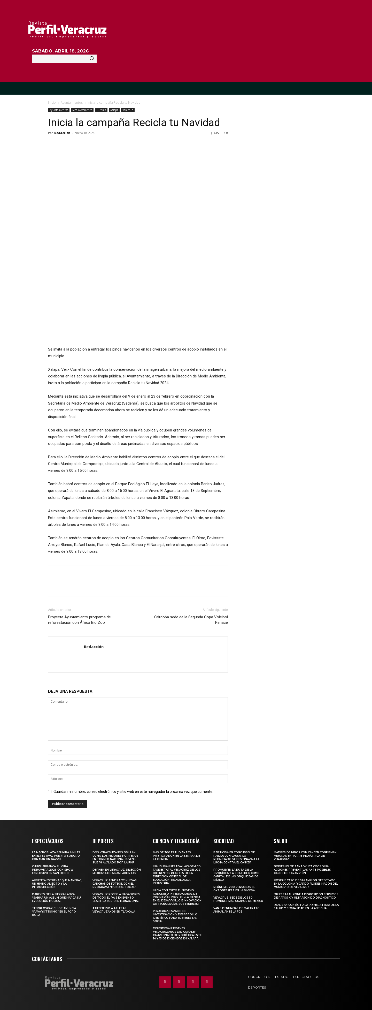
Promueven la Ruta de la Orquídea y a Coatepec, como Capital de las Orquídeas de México (236, 875)
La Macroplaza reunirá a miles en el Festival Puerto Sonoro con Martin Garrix (56, 856)
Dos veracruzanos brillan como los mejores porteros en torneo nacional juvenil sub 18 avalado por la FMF (115, 857)
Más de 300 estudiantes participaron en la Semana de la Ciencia (176, 856)
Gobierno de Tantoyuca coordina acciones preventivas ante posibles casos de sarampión (302, 870)
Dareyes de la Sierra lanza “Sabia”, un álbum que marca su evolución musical (56, 898)
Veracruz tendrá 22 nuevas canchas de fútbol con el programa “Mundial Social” (114, 884)
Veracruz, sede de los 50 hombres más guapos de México (238, 899)
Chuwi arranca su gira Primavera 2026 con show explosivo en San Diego (52, 870)
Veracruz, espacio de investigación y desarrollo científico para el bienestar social (175, 916)
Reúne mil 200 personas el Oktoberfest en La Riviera (234, 888)
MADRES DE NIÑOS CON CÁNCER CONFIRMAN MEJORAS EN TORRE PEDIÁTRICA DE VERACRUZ (305, 856)
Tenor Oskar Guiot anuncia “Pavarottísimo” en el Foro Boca (54, 912)
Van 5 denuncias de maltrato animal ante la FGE (236, 910)
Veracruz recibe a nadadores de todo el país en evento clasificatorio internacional (116, 898)
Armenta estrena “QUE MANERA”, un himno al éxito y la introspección (57, 884)
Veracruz (127, 110)
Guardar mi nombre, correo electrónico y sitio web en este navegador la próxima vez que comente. (133, 791)
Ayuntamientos (72, 102)
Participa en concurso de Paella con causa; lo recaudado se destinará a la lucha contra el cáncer (236, 857)
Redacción (62, 133)
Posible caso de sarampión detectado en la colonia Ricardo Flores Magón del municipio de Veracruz (306, 884)
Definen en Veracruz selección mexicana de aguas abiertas (116, 871)
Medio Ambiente (82, 110)
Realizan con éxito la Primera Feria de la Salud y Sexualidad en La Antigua (306, 906)
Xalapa (114, 110)
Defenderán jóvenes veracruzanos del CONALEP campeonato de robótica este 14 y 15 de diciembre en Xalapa (177, 933)
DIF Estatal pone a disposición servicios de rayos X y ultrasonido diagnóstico (306, 896)
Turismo (101, 110)
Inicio (52, 102)
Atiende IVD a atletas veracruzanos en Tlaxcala (113, 910)
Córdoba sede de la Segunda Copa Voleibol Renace (191, 620)
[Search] (92, 59)
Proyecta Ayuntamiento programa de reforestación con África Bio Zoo (79, 620)
